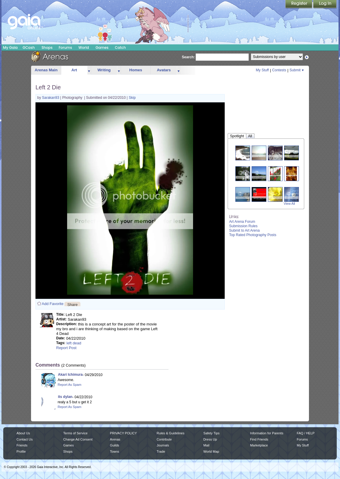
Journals (163, 445)
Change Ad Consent (78, 439)
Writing (104, 70)
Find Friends (259, 439)
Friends (22, 445)
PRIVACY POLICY (123, 433)
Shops (46, 47)
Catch (120, 47)
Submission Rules (243, 226)
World (83, 47)
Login (325, 4)
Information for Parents (266, 433)
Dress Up (210, 439)
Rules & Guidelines (170, 433)
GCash (29, 47)
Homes (135, 70)
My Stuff (262, 70)
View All (289, 203)
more (89, 70)
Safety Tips (211, 433)
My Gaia (10, 47)
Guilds (114, 445)
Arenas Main (46, 70)
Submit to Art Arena (244, 230)
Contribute (164, 439)
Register (299, 4)
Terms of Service (75, 433)
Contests (279, 70)
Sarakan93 (51, 98)
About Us (23, 433)
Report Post (66, 348)
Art (74, 70)
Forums (65, 47)
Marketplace (259, 445)
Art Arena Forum (242, 222)
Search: (188, 57)
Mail (206, 445)
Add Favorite (53, 303)
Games (102, 47)
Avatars (164, 70)
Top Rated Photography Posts (252, 235)
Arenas (115, 439)
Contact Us (25, 439)
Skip (132, 98)
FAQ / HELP (306, 433)
